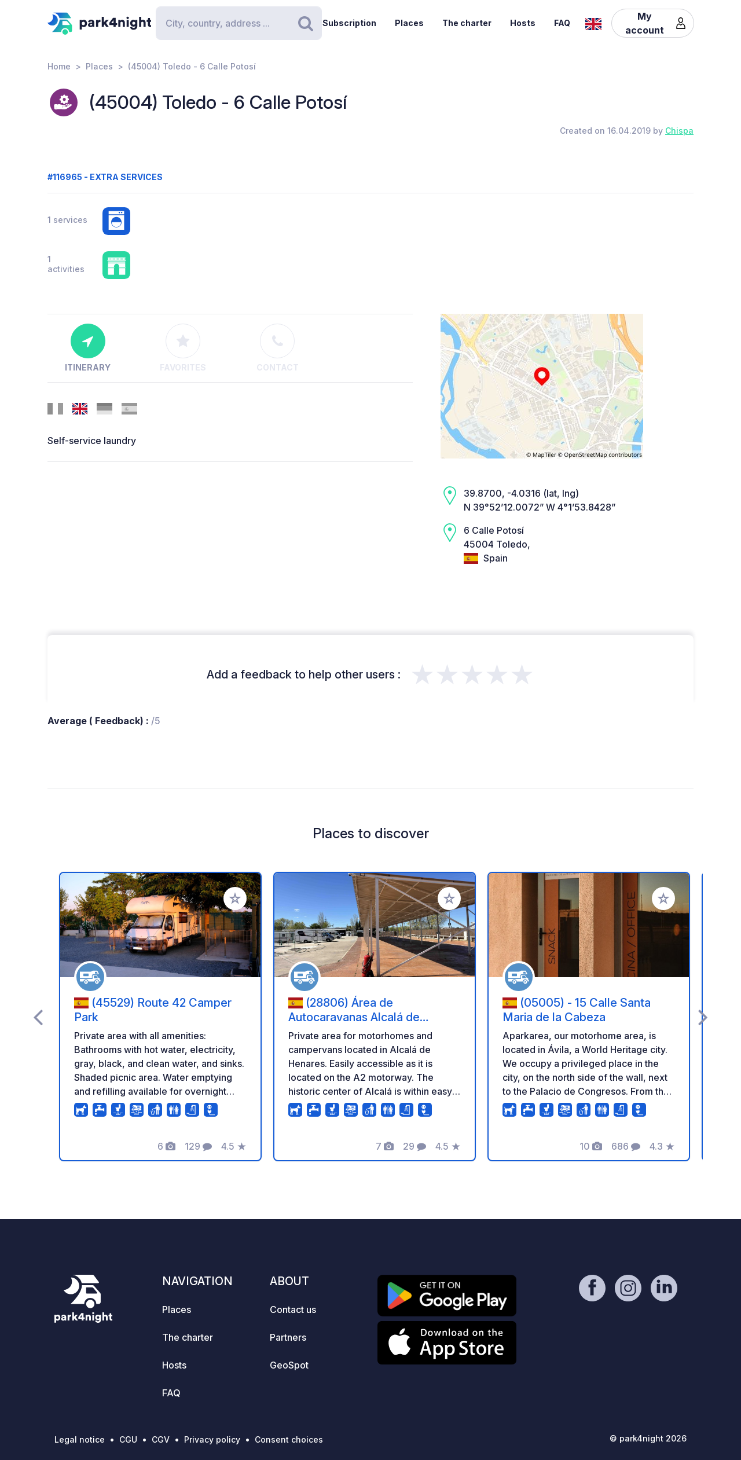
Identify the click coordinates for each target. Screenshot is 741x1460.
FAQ (562, 23)
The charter (466, 23)
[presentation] (38, 1016)
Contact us (293, 1309)
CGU (128, 1439)
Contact (277, 348)
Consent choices (289, 1439)
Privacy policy (212, 1439)
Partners (288, 1337)
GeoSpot (289, 1365)
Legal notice (79, 1439)
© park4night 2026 (648, 1438)
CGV (161, 1439)
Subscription (349, 23)
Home (59, 66)
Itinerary (88, 348)
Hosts (522, 23)
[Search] (238, 23)
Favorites (183, 348)
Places (409, 23)
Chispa (679, 130)
